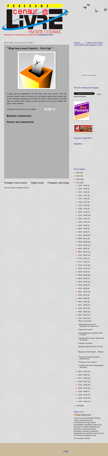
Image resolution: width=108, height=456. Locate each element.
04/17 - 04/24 (82, 305)
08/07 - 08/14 (82, 252)
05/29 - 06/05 (82, 285)
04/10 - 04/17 (82, 308)
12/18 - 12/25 (82, 189)
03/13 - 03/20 (82, 371)
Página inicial (37, 183)
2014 (78, 173)
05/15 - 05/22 (82, 292)
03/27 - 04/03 (82, 315)
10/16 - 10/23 (82, 218)
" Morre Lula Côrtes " (85, 321)
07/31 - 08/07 (82, 255)
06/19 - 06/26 (82, 275)
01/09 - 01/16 (82, 398)
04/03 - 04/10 (82, 312)
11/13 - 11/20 (82, 205)
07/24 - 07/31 (82, 258)
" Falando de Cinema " (85, 329)
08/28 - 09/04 (82, 242)
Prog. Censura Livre (83, 415)
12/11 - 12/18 (82, 192)
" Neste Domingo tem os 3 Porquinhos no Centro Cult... (88, 325)
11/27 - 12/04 (82, 199)
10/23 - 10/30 (82, 215)
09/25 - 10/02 (82, 228)
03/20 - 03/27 (82, 318)
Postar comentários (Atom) (19, 188)
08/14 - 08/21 (82, 248)
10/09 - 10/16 (82, 222)
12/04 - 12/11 (82, 195)
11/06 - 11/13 (82, 209)
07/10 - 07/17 (82, 265)
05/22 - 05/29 (82, 288)
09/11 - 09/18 (82, 235)
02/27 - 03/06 (82, 378)
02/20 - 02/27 (82, 381)
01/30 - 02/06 (82, 391)
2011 (78, 183)
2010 (78, 406)
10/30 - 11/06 (82, 212)
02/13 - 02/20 (82, 385)
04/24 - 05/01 (82, 302)
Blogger (66, 451)
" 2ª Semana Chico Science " (88, 362)
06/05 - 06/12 (82, 282)
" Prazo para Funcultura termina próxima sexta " (88, 358)
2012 (78, 179)
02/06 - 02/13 (82, 388)
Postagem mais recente (15, 183)
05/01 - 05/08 (82, 298)
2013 (78, 176)
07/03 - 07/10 (82, 268)
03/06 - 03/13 (82, 375)
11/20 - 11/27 (82, 202)
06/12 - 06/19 (82, 278)
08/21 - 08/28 (82, 245)
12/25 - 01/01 (82, 185)
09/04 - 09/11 (82, 238)
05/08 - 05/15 (82, 295)
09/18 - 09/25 (82, 232)
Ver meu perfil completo (82, 438)
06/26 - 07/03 (82, 272)
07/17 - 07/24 (82, 262)
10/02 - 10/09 (82, 225)
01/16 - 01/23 (82, 395)
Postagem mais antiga (58, 183)
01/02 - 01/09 (82, 401)
